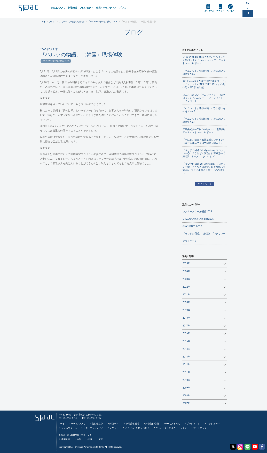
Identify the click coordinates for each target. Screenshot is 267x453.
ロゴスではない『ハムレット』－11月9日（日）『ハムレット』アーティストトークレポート (204, 97)
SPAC (32, 8)
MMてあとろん (172, 423)
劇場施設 (72, 7)
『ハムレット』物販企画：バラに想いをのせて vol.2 (204, 110)
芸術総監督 (97, 423)
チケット (222, 12)
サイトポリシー (201, 428)
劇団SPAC (114, 423)
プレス (122, 7)
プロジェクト (86, 7)
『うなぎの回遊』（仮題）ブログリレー (204, 233)
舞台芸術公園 (152, 423)
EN (247, 3)
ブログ (133, 32)
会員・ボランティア (106, 7)
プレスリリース (69, 428)
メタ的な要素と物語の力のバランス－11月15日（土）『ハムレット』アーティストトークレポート (204, 60)
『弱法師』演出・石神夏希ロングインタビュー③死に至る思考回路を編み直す (204, 141)
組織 (90, 439)
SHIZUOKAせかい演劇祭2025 (198, 218)
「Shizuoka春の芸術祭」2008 (55, 61)
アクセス (233, 12)
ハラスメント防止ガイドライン (171, 428)
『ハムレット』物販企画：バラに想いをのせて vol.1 (204, 120)
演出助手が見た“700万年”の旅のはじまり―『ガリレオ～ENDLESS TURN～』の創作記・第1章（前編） (204, 84)
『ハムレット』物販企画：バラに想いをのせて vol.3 (204, 72)
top (63, 423)
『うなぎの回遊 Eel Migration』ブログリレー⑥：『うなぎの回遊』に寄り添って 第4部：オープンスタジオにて (204, 153)
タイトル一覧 (205, 184)
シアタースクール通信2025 (197, 211)
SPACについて (58, 7)
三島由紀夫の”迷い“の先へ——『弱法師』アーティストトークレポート (204, 131)
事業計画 (65, 439)
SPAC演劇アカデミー (194, 226)
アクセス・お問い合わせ (137, 428)
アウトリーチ (190, 240)
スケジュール (209, 12)
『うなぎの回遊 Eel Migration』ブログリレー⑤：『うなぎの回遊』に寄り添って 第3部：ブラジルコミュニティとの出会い (204, 168)
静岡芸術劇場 (132, 423)
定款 (100, 439)
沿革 (79, 439)
